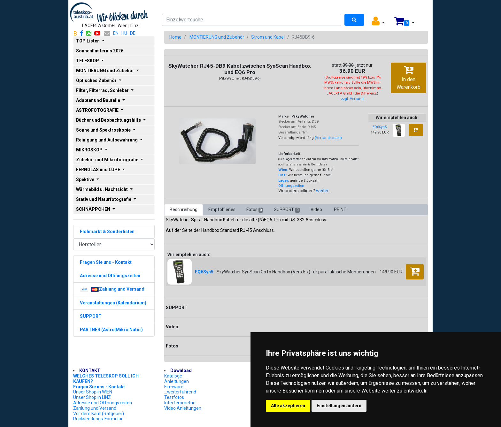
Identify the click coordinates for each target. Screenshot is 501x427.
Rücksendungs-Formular (98, 418)
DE (132, 33)
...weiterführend (180, 391)
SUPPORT (286, 210)
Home (175, 37)
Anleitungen (176, 381)
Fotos (254, 210)
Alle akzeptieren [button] (288, 405)
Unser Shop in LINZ (92, 397)
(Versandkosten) (328, 138)
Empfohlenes (221, 209)
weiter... (323, 190)
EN (116, 33)
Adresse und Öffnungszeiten (102, 402)
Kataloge (173, 375)
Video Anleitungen (182, 408)
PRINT (340, 209)
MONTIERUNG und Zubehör (216, 37)
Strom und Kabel (268, 37)
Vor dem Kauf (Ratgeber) (98, 413)
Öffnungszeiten (291, 186)
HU (124, 33)
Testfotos (174, 397)
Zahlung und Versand (94, 408)
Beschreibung (183, 209)
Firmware (173, 386)
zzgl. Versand (352, 99)
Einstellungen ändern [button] (339, 405)
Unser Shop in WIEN (92, 391)
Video (317, 209)
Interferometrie (180, 402)
